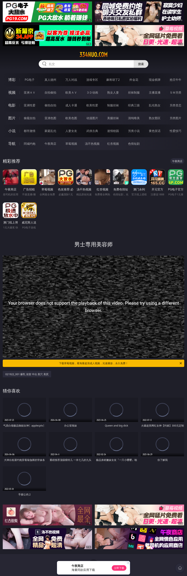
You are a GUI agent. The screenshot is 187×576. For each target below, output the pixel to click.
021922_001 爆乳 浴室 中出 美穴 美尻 (27, 374)
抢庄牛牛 (175, 80)
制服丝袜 (113, 105)
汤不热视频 (92, 144)
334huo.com (93, 54)
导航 (12, 143)
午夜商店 (50, 144)
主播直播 (155, 92)
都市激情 (29, 131)
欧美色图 (71, 118)
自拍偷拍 (50, 92)
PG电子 (29, 80)
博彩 (12, 79)
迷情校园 (113, 131)
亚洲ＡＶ (29, 92)
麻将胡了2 (113, 80)
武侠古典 (92, 131)
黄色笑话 (155, 131)
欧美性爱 (92, 105)
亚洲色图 (50, 118)
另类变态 (175, 105)
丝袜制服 (134, 92)
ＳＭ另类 (175, 92)
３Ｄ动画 (92, 92)
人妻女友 (71, 131)
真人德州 (50, 80)
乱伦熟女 (155, 105)
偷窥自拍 (29, 118)
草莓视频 (71, 144)
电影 (12, 105)
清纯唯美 (134, 118)
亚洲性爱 (29, 105)
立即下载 (119, 568)
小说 (12, 130)
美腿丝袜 (113, 118)
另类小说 (134, 131)
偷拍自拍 (50, 105)
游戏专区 (92, 80)
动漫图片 (92, 118)
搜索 (141, 64)
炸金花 (133, 80)
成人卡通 (71, 105)
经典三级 (134, 105)
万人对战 (71, 80)
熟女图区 (155, 118)
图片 (12, 117)
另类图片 (175, 118)
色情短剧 (134, 144)
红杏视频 (113, 144)
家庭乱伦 (50, 131)
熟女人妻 (113, 92)
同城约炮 (29, 144)
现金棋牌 (155, 80)
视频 (12, 92)
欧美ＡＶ (71, 92)
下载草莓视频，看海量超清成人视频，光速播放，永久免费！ (120, 363)
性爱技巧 (175, 131)
